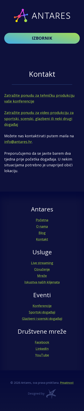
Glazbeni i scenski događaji (42, 318)
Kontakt (42, 239)
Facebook (42, 342)
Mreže (42, 276)
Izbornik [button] (42, 38)
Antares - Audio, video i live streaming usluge (42, 15)
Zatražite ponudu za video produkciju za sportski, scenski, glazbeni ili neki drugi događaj (39, 118)
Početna (42, 220)
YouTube (42, 355)
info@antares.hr (18, 141)
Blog (42, 233)
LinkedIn (42, 348)
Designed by (42, 395)
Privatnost (67, 383)
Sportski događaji (42, 312)
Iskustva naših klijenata (42, 282)
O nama (42, 226)
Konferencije (42, 306)
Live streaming (42, 263)
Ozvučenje (42, 269)
